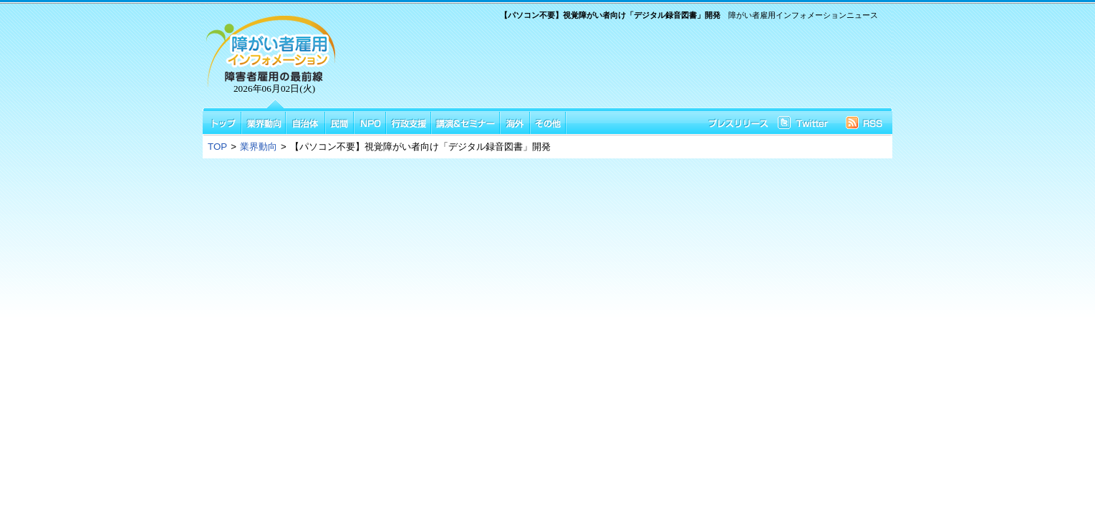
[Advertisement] (612, 66)
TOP (217, 146)
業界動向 (258, 146)
